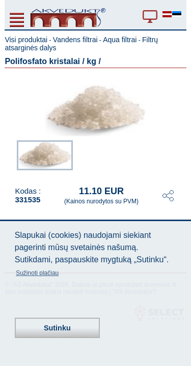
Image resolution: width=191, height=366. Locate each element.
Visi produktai (26, 40)
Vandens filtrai (75, 40)
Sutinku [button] (57, 328)
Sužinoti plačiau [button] (37, 273)
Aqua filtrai (120, 40)
